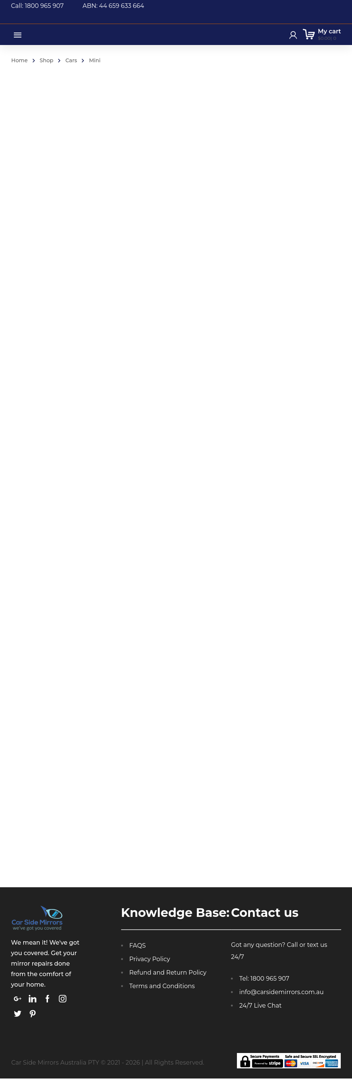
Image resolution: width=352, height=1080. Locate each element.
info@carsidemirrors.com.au (281, 993)
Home (19, 60)
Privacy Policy (149, 960)
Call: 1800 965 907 (46, 5)
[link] (17, 1000)
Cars (71, 60)
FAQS (137, 947)
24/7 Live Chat (260, 1007)
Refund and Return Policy (168, 974)
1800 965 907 (269, 980)
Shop (47, 60)
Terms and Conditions (162, 987)
